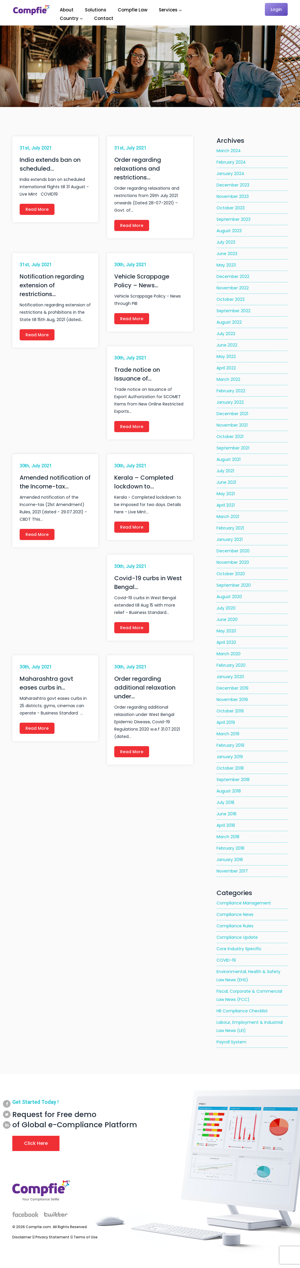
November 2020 (233, 562)
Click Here (36, 1143)
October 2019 (230, 711)
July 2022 (226, 334)
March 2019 (228, 734)
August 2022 (229, 322)
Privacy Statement (52, 1237)
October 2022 (231, 299)
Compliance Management (244, 903)
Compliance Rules (235, 926)
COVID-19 (226, 960)
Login (276, 9)
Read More (37, 209)
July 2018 (225, 802)
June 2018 (226, 814)
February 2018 (230, 848)
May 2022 (226, 356)
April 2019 (226, 722)
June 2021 (226, 482)
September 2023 (233, 219)
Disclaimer (21, 1237)
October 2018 (230, 768)
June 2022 (227, 345)
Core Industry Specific (239, 949)
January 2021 (230, 539)
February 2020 (231, 665)
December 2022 (233, 276)
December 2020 (233, 551)
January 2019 (230, 757)
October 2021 (230, 436)
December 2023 (233, 185)
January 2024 (230, 173)
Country (69, 18)
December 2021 (232, 414)
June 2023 (227, 254)
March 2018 (228, 837)
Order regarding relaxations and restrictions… (137, 168)
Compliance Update (237, 937)
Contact (103, 18)
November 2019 (232, 699)
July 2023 (226, 242)
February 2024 (231, 162)
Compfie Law (132, 10)
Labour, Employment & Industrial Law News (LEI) (250, 1026)
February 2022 (231, 391)
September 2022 (233, 311)
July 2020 (226, 608)
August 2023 (229, 231)
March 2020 (229, 654)
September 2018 (233, 779)
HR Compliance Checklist (242, 1011)
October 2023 (231, 208)
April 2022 (226, 368)
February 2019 (230, 745)
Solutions (95, 10)
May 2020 (226, 631)
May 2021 (226, 494)
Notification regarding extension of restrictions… (52, 285)
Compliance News (235, 914)
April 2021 (226, 505)
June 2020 (227, 619)
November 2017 (232, 871)
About (67, 10)
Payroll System (231, 1042)
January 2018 (230, 860)
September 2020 (234, 585)
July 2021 (225, 471)
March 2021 (228, 517)
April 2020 (226, 642)
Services (168, 10)
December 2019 (232, 688)
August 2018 (229, 791)
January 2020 (230, 677)
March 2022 (228, 379)
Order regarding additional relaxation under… (144, 687)
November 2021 (232, 425)
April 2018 (226, 825)
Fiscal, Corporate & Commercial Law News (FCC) (249, 995)
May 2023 (226, 265)
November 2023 (233, 196)
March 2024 (229, 151)
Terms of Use (86, 1237)
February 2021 (230, 528)
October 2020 (231, 574)
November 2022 (233, 288)
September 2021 (233, 448)
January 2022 (230, 402)
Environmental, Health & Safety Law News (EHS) (248, 976)
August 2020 (229, 597)
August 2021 (229, 459)
